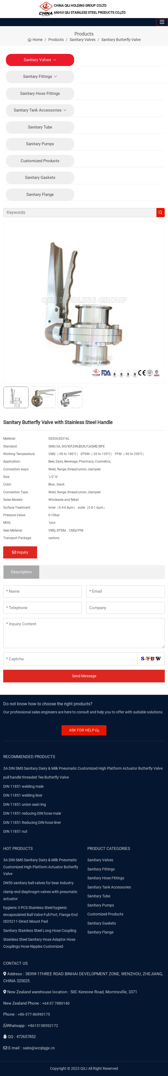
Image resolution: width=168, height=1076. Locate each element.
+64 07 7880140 (56, 1003)
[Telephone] (42, 608)
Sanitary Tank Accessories (38, 110)
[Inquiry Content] (84, 633)
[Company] (125, 608)
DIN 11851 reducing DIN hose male (32, 813)
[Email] (125, 591)
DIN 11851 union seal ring (24, 804)
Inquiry (20, 552)
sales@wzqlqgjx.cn (39, 1048)
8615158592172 (44, 1025)
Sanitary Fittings (37, 76)
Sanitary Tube (40, 127)
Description (21, 572)
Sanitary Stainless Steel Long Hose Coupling (39, 930)
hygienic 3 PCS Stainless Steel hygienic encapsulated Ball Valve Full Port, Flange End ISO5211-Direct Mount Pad (40, 914)
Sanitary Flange (40, 194)
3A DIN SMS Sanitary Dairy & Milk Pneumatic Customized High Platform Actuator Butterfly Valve (83, 768)
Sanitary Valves (37, 59)
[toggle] (162, 22)
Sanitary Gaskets (40, 177)
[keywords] (80, 212)
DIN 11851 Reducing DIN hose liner (32, 822)
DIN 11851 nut (15, 831)
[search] (160, 212)
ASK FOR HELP (84, 730)
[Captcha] (70, 658)
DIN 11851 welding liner (22, 795)
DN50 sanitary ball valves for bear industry (38, 883)
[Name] (42, 591)
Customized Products (40, 160)
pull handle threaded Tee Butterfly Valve (36, 777)
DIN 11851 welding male (23, 786)
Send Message (84, 676)
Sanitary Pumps (40, 143)
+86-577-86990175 (34, 1014)
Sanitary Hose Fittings (40, 93)
